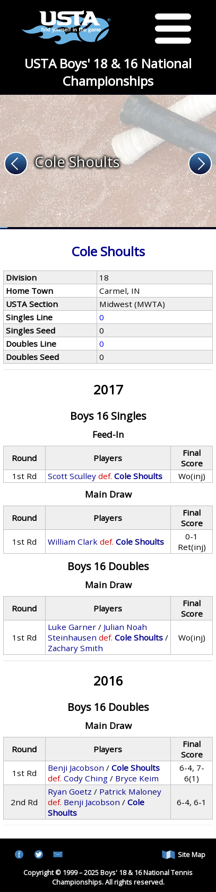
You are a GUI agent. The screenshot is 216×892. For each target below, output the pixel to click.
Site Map (183, 854)
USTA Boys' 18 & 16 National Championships (108, 72)
